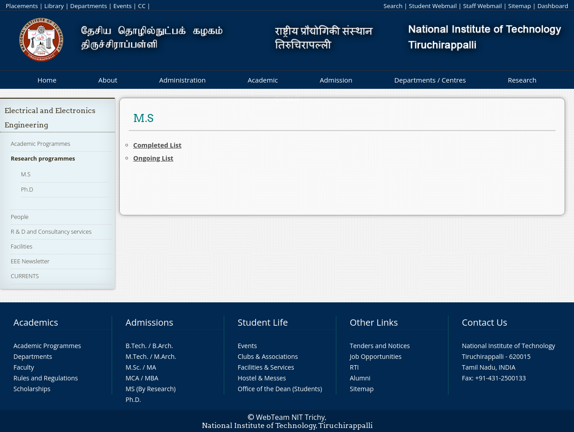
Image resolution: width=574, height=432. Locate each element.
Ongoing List (153, 158)
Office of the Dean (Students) (280, 388)
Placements (22, 6)
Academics (35, 322)
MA (151, 367)
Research (522, 79)
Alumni (360, 378)
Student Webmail (433, 6)
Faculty (23, 367)
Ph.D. (133, 399)
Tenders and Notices (380, 345)
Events (122, 6)
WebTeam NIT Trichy (290, 417)
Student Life (263, 322)
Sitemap (519, 6)
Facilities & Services (266, 367)
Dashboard (552, 6)
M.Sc (132, 367)
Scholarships (31, 388)
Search (392, 6)
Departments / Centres (430, 79)
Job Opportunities (375, 356)
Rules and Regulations (45, 378)
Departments (88, 6)
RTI (354, 367)
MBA (152, 378)
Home (46, 79)
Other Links (374, 322)
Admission (336, 79)
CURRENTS (25, 276)
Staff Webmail (482, 6)
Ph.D (27, 189)
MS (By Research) (151, 388)
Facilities (21, 246)
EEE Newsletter (30, 261)
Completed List (157, 145)
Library (54, 6)
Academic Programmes (40, 144)
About (107, 79)
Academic (263, 79)
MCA (132, 378)
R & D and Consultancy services (51, 231)
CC (142, 6)
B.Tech (135, 345)
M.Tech (136, 356)
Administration (182, 79)
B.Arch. (162, 345)
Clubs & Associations (268, 356)
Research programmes (43, 158)
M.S (25, 174)
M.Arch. (165, 356)
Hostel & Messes (262, 378)
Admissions (149, 322)
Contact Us (484, 322)
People (20, 217)
